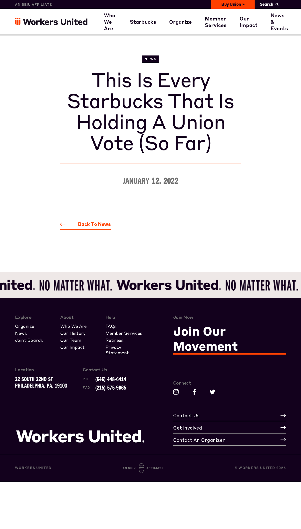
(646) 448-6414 (110, 379)
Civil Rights (259, 12)
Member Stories (229, 27)
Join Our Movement (205, 338)
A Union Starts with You (204, 12)
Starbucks (148, 27)
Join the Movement (197, 27)
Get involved (260, 27)
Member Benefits (231, 12)
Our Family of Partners (137, 27)
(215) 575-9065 (110, 387)
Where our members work (140, 12)
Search (269, 4)
